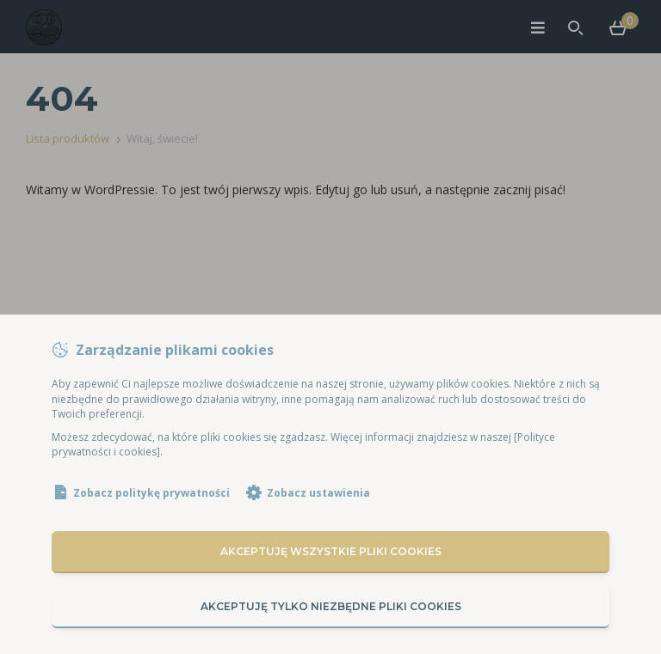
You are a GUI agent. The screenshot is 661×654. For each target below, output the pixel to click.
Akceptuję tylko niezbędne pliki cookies (331, 606)
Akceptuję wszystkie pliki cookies (331, 551)
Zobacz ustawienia (318, 493)
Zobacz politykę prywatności (151, 493)
